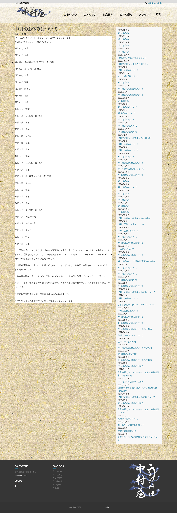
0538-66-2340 (155, 3)
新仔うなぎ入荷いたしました (131, 169)
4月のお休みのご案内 (127, 354)
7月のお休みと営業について (131, 95)
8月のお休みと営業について (131, 88)
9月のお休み (123, 82)
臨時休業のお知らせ (127, 341)
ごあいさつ (70, 14)
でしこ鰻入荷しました (128, 76)
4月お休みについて (126, 113)
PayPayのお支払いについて (130, 335)
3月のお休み (123, 39)
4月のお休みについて (127, 273)
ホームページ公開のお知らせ (131, 425)
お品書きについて (126, 249)
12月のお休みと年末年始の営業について (136, 292)
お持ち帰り (126, 14)
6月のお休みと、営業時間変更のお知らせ (137, 261)
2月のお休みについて (127, 125)
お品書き (108, 14)
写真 (158, 14)
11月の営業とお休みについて (131, 224)
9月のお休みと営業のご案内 (131, 403)
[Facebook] (15, 486)
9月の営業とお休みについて (131, 317)
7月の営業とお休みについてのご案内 (135, 329)
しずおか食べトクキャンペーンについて (136, 304)
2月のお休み (123, 45)
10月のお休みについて (128, 70)
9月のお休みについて (127, 156)
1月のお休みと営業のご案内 (131, 381)
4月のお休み (123, 33)
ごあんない (89, 14)
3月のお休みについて (127, 119)
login (107, 507)
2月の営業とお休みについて (131, 286)
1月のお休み (123, 51)
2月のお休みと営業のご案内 (131, 366)
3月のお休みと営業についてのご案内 (135, 360)
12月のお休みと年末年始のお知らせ (134, 138)
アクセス (144, 14)
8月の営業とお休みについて (131, 163)
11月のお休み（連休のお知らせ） (133, 64)
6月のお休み (123, 101)
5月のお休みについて (127, 107)
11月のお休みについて (128, 144)
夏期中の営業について (128, 418)
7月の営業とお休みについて (131, 175)
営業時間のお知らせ (127, 431)
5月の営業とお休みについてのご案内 (135, 347)
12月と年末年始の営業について (132, 58)
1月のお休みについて (127, 132)
